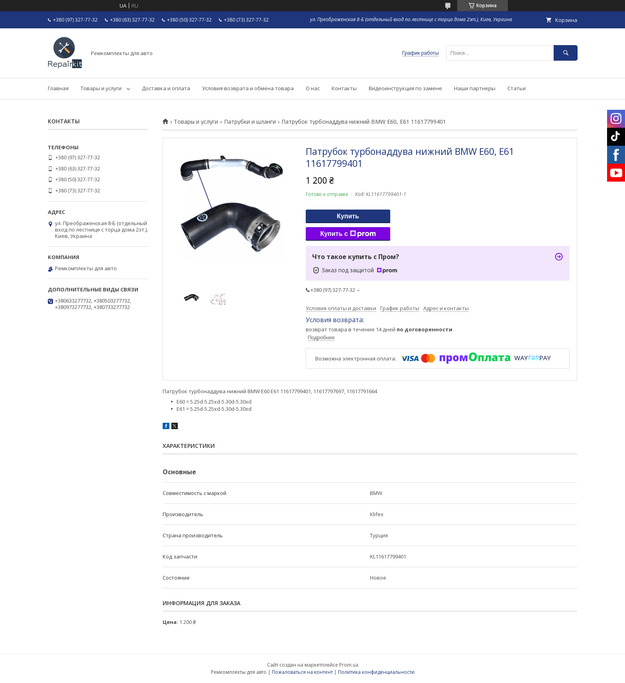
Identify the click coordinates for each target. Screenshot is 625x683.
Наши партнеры (474, 88)
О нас (313, 88)
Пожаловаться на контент (302, 672)
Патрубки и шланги (250, 122)
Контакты (344, 88)
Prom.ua (348, 664)
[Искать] (566, 53)
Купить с (347, 234)
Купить (348, 216)
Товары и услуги (101, 88)
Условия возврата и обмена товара (248, 88)
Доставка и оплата (166, 88)
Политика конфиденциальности (376, 672)
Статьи (516, 88)
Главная (58, 88)
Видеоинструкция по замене (405, 88)
